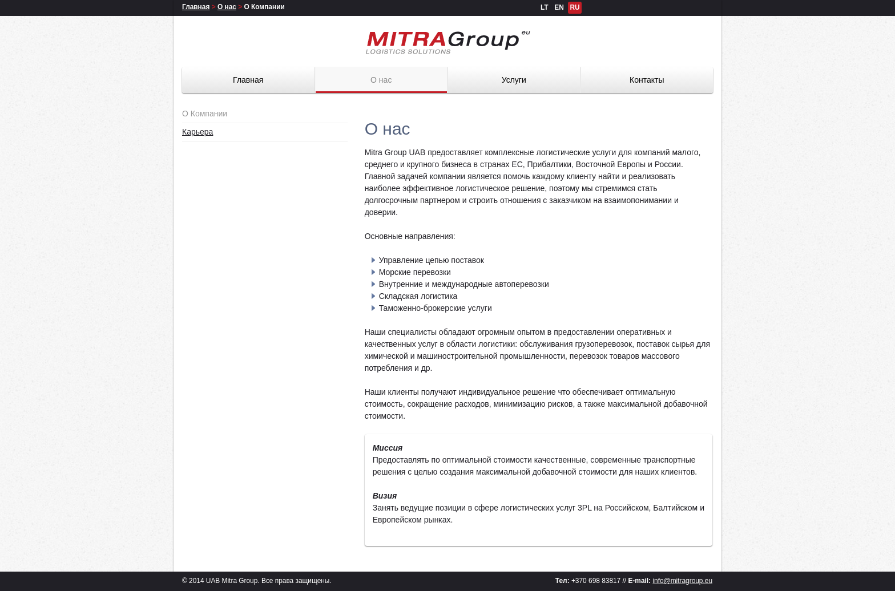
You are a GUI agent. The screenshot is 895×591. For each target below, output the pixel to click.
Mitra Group (447, 42)
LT (545, 7)
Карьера (197, 131)
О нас (226, 7)
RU (574, 7)
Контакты (647, 79)
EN (559, 7)
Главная (195, 7)
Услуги (514, 79)
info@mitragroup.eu (682, 581)
